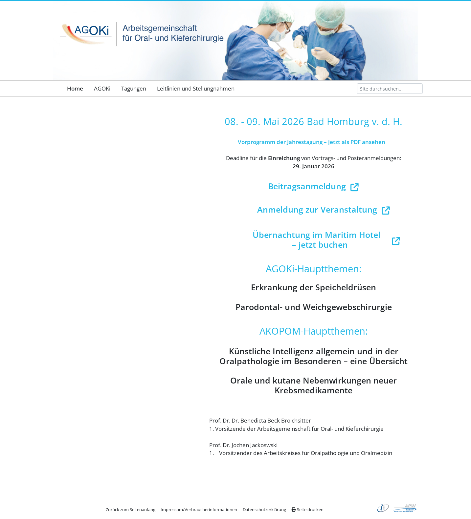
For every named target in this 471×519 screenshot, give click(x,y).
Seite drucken (307, 509)
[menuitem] (75, 89)
